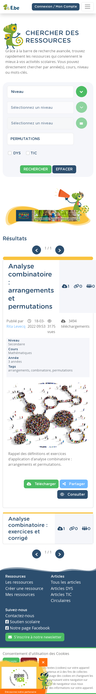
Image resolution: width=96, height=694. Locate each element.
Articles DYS (62, 588)
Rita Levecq (15, 326)
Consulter (72, 494)
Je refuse (28, 661)
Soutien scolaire (22, 621)
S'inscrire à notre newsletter (34, 637)
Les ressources (19, 582)
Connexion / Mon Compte (56, 6)
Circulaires (61, 600)
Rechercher (36, 169)
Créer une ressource (24, 588)
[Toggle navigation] (87, 6)
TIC (34, 153)
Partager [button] (74, 483)
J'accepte (11, 661)
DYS (17, 153)
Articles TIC (61, 594)
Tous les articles (66, 582)
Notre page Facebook (27, 628)
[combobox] (40, 92)
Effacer (64, 169)
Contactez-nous (19, 615)
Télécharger (41, 483)
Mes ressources (20, 594)
